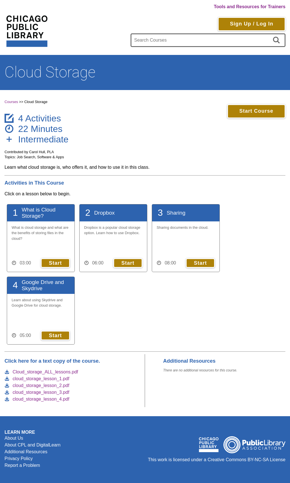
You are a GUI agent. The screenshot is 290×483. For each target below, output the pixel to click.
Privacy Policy (19, 458)
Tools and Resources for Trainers (249, 6)
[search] (277, 40)
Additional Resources (26, 451)
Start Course (256, 111)
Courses (11, 102)
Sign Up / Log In (251, 24)
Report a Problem (22, 465)
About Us (14, 438)
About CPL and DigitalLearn (33, 445)
